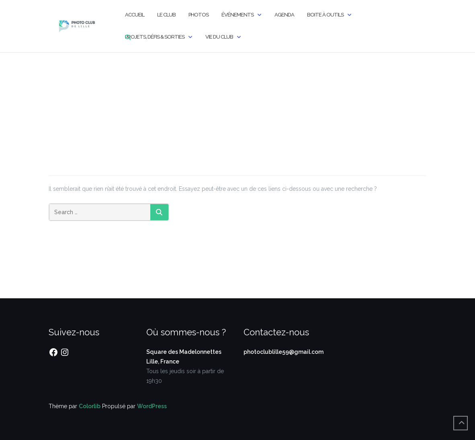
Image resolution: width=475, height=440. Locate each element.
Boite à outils (325, 15)
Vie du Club (219, 37)
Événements (237, 15)
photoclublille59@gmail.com (283, 352)
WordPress (152, 406)
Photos (198, 15)
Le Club (166, 15)
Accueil (134, 15)
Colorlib (89, 406)
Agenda (284, 15)
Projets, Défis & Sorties (154, 37)
